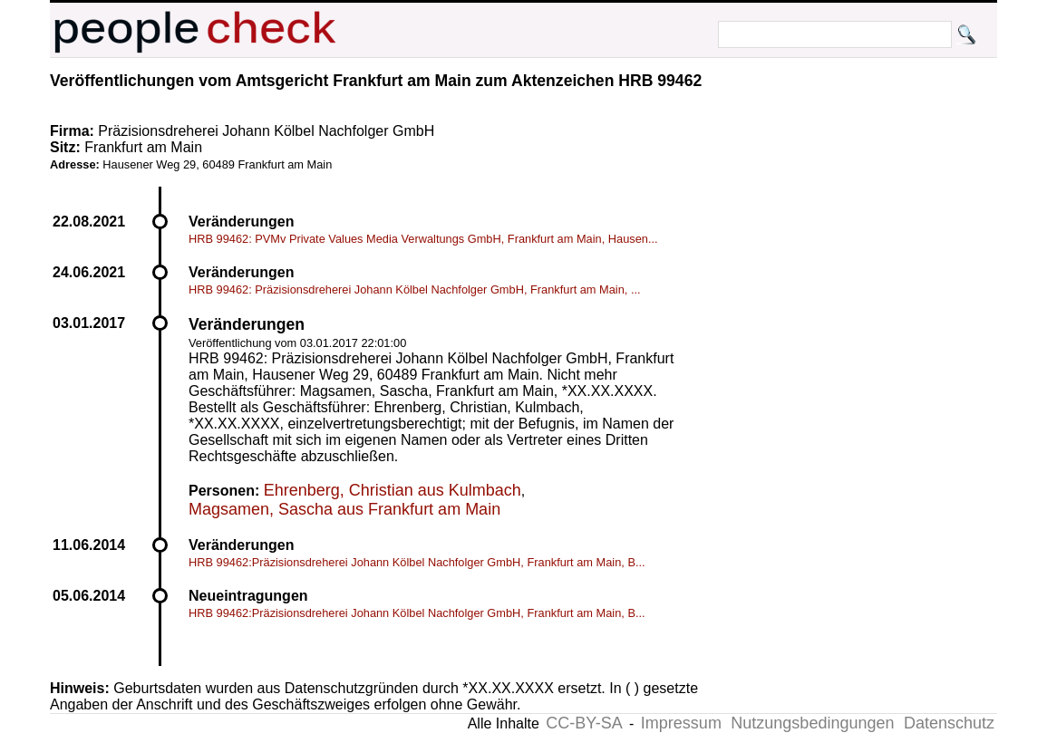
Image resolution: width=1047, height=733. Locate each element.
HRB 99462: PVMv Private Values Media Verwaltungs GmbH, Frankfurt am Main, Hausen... (423, 239)
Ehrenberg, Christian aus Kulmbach (392, 490)
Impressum (681, 723)
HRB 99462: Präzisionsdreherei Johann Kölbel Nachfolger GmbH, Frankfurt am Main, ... (415, 289)
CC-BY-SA (584, 723)
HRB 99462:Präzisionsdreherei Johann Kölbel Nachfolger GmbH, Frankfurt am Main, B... (417, 562)
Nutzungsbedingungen (812, 723)
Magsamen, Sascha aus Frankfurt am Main (344, 509)
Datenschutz (949, 723)
